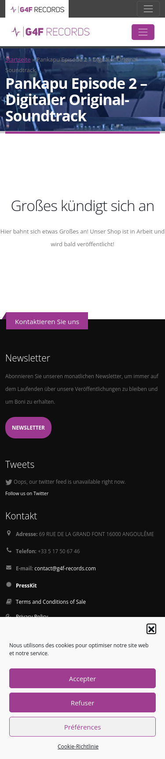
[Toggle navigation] (148, 9)
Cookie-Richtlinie (78, 746)
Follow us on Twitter (26, 493)
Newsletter (28, 427)
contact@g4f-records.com (64, 568)
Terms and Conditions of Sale (51, 601)
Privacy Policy (32, 616)
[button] (151, 628)
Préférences (82, 727)
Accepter (82, 678)
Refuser (83, 702)
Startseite (18, 59)
